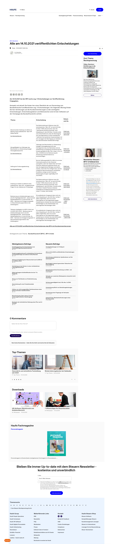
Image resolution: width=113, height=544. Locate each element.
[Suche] (91, 9)
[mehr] (100, 15)
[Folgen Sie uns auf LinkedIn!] (59, 515)
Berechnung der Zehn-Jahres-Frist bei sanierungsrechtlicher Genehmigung (22, 295)
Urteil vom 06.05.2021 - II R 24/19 (67, 149)
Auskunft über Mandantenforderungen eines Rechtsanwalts (58, 297)
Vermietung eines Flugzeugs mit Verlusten (57, 291)
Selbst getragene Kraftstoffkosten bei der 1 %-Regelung (25, 272)
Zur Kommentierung (15, 135)
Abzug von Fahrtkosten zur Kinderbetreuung (24, 278)
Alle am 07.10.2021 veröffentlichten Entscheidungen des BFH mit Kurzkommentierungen (40, 225)
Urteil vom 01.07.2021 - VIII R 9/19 (67, 131)
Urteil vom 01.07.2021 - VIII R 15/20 (67, 184)
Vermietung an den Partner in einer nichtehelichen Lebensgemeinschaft (26, 266)
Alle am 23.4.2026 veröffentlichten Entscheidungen (60, 251)
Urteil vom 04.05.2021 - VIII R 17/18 (67, 215)
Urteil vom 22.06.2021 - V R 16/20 (67, 166)
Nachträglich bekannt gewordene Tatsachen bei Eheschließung (59, 263)
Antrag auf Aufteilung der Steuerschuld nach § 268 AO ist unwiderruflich (27, 259)
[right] (75, 378)
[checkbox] (11, 331)
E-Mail (39, 474)
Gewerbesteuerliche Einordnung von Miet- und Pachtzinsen (59, 269)
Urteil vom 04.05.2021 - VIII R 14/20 (67, 199)
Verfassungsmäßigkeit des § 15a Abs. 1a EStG (58, 281)
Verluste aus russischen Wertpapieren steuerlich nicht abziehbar (60, 276)
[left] (72, 378)
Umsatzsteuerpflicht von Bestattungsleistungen (59, 286)
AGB (89, 180)
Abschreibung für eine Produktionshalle (23, 283)
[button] (99, 9)
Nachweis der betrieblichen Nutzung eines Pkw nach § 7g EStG (27, 302)
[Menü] (22, 9)
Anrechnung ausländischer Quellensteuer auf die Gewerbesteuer (59, 257)
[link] (12, 15)
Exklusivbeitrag (17, 355)
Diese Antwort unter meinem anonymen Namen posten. (27, 331)
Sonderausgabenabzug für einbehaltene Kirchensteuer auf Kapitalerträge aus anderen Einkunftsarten (27, 253)
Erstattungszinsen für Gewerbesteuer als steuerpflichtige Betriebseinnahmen (23, 246)
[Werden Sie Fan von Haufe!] (61, 515)
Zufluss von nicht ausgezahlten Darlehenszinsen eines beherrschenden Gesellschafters (27, 289)
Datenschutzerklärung (91, 183)
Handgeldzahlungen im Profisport (55, 246)
